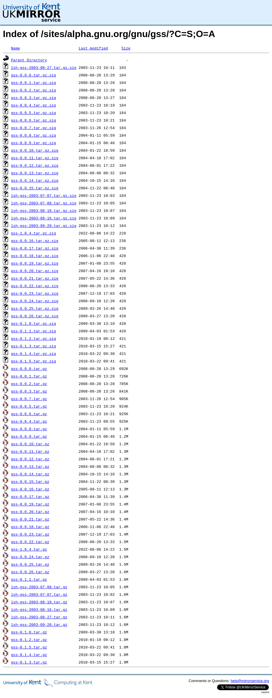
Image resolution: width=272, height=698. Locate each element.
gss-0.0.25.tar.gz (30, 564)
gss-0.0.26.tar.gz (30, 571)
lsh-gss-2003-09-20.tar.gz (39, 624)
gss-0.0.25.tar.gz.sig (34, 308)
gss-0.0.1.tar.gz (29, 376)
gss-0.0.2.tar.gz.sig (33, 90)
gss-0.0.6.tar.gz (29, 413)
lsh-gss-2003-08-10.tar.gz (39, 601)
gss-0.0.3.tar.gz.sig (33, 97)
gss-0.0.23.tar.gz (30, 534)
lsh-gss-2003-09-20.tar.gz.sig (43, 225)
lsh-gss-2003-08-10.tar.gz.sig (43, 210)
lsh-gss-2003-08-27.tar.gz (39, 617)
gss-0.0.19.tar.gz (30, 504)
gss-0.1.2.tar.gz (29, 639)
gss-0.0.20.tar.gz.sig (34, 270)
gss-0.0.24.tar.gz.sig (34, 300)
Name (15, 48)
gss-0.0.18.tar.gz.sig (34, 255)
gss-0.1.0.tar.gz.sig (33, 323)
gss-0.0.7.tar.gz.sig (33, 127)
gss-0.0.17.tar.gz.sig (34, 248)
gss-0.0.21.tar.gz (30, 519)
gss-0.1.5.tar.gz (29, 647)
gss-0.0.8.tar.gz (29, 428)
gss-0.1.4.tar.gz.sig (33, 353)
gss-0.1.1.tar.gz (29, 579)
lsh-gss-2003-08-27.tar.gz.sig (43, 67)
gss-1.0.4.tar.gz (29, 549)
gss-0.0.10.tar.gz (30, 443)
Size (125, 48)
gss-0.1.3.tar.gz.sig (33, 346)
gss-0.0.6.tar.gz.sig (33, 120)
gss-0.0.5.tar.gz (29, 406)
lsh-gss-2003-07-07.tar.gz (39, 594)
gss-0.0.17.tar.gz (30, 496)
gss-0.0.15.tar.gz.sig (34, 187)
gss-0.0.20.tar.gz (30, 511)
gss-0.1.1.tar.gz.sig (33, 331)
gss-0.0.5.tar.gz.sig (33, 112)
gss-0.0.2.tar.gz (29, 383)
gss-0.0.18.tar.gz (30, 526)
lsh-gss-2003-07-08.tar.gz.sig (43, 203)
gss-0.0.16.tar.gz (30, 489)
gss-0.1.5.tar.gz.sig (33, 361)
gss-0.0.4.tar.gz (29, 421)
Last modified (93, 48)
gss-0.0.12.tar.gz (30, 458)
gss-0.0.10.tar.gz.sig (34, 150)
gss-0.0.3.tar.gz (29, 391)
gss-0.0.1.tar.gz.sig (33, 82)
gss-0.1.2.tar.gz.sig (33, 338)
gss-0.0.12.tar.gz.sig (34, 165)
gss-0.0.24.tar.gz (30, 556)
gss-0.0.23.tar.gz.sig (34, 293)
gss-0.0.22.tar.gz (30, 541)
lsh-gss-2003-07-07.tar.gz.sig (43, 195)
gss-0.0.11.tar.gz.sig (34, 157)
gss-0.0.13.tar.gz (30, 466)
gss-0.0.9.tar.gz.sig (33, 142)
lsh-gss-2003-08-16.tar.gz (39, 609)
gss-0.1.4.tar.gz (29, 654)
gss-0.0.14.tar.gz (30, 474)
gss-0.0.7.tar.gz (29, 398)
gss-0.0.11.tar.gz (30, 451)
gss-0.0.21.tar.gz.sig (34, 278)
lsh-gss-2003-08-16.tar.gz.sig (43, 218)
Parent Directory (29, 60)
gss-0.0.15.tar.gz (30, 481)
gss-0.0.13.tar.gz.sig (34, 172)
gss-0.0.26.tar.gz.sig (34, 315)
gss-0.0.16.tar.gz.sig (34, 240)
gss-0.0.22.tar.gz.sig (34, 285)
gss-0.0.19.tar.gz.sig (34, 263)
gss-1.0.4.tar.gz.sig (33, 233)
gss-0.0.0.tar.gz (29, 368)
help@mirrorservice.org (250, 681)
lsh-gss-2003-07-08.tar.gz (39, 586)
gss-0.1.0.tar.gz (29, 632)
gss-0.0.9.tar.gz (29, 436)
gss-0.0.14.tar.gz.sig (34, 180)
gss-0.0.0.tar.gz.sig (33, 75)
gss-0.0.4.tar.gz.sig (33, 105)
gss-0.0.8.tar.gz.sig (33, 135)
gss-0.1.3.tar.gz (29, 662)
